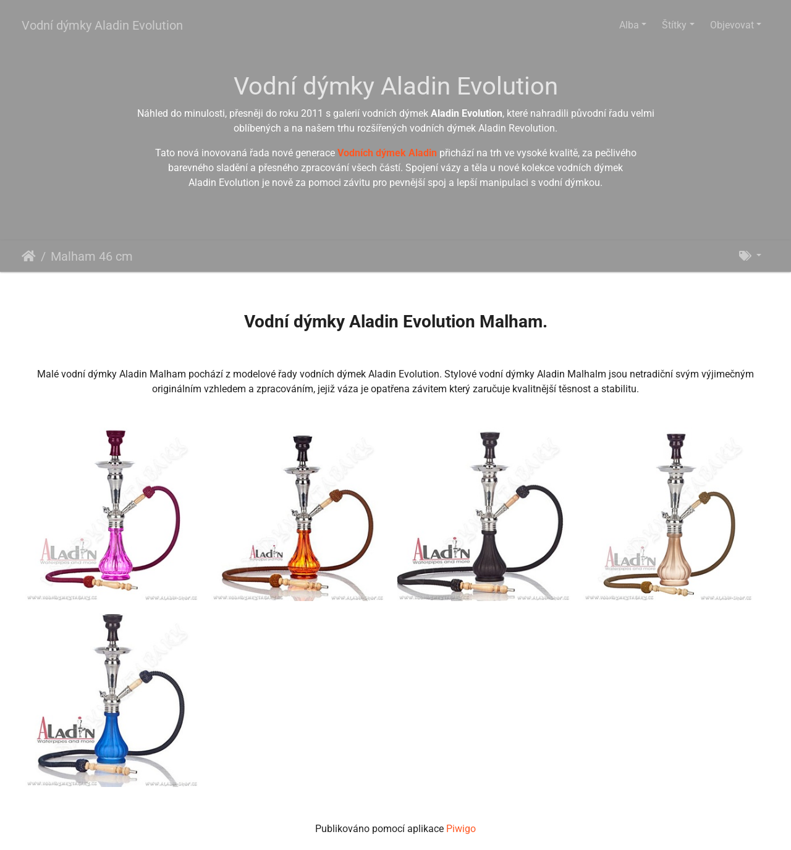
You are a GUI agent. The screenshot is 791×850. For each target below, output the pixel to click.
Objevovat (732, 25)
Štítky (674, 25)
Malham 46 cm (92, 256)
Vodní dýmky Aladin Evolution (102, 25)
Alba (629, 25)
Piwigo (461, 829)
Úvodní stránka (29, 256)
